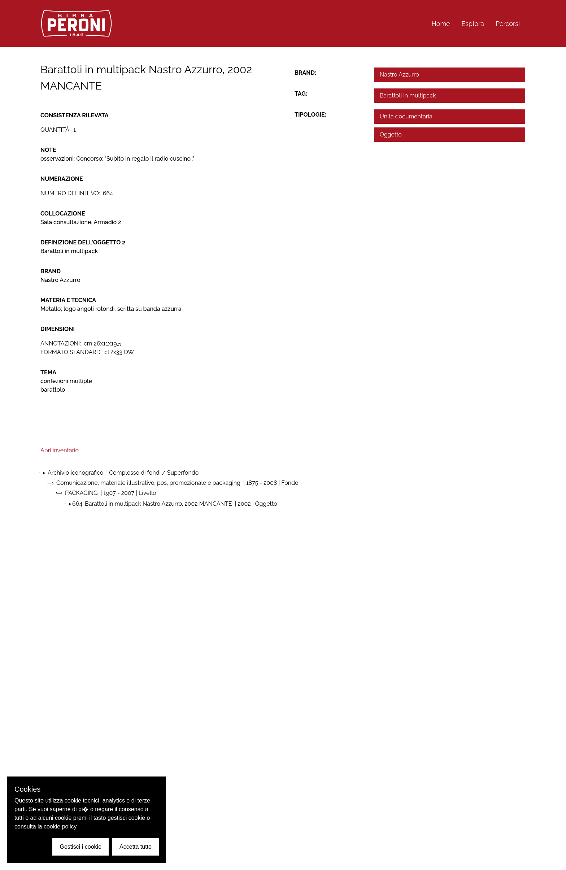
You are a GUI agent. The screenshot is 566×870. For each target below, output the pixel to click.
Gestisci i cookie (80, 847)
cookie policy (60, 826)
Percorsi (508, 23)
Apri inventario (59, 450)
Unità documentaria (406, 116)
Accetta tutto (135, 847)
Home (441, 23)
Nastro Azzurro (399, 74)
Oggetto (391, 134)
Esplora (473, 23)
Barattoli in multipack (408, 95)
